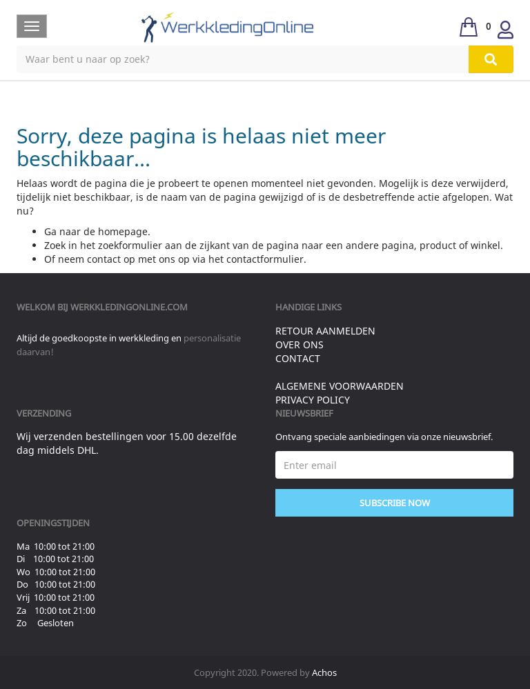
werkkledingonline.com (129, 307)
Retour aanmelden (325, 330)
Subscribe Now (395, 503)
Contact (297, 358)
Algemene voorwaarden (339, 385)
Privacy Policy (312, 399)
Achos (324, 672)
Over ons (299, 344)
